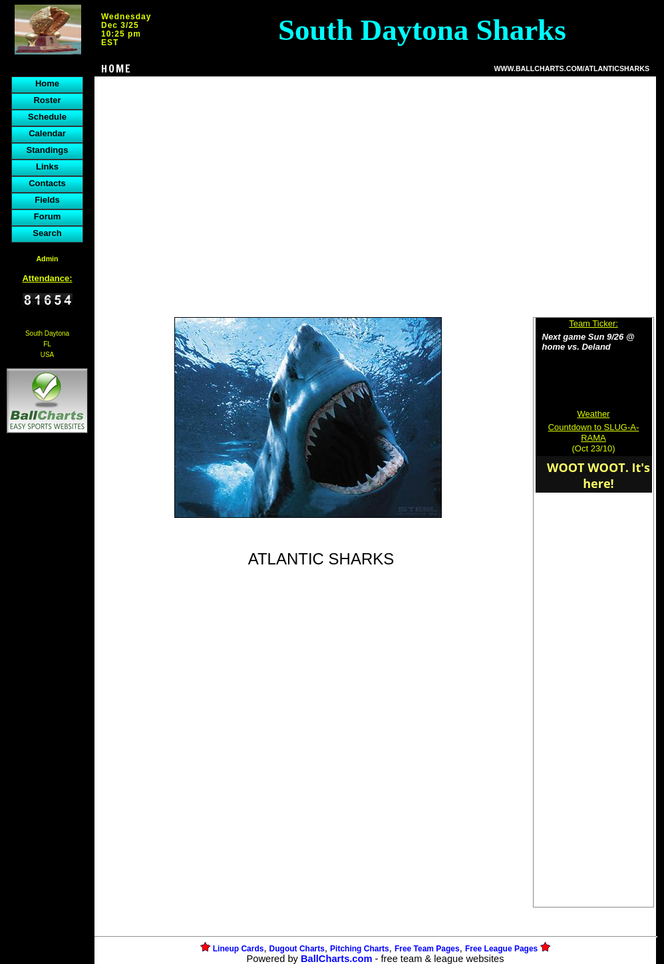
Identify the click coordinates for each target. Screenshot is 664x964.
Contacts (47, 183)
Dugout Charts (297, 948)
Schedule (47, 117)
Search (47, 233)
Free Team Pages (427, 948)
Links (47, 167)
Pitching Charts (359, 948)
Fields (47, 200)
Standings (48, 150)
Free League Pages (501, 948)
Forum (47, 216)
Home (47, 83)
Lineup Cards (238, 948)
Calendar (47, 133)
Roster (47, 100)
